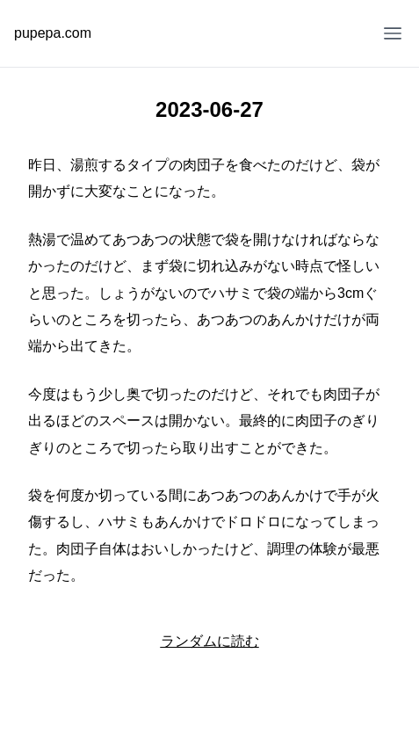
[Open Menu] (392, 33)
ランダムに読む (210, 641)
